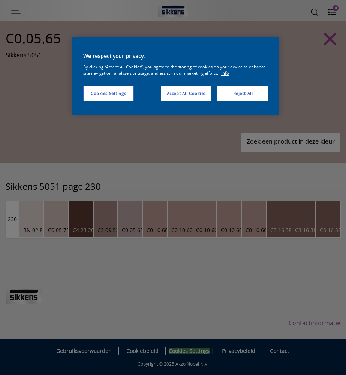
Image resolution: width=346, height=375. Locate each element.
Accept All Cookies (186, 93)
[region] (176, 76)
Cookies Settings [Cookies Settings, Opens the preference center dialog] (108, 93)
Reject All (243, 93)
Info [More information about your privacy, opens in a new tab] (225, 73)
